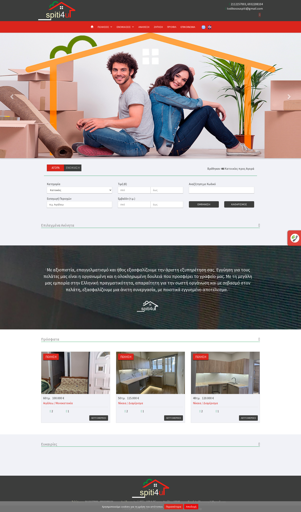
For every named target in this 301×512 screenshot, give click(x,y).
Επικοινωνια (188, 27)
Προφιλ (171, 27)
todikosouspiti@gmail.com (245, 8)
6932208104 (255, 4)
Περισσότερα (173, 506)
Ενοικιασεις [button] (125, 27)
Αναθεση (143, 27)
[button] (22, 95)
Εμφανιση (204, 204)
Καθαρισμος (239, 204)
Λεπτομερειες (98, 417)
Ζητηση (158, 27)
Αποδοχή (191, 506)
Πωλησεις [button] (105, 27)
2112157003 (238, 4)
